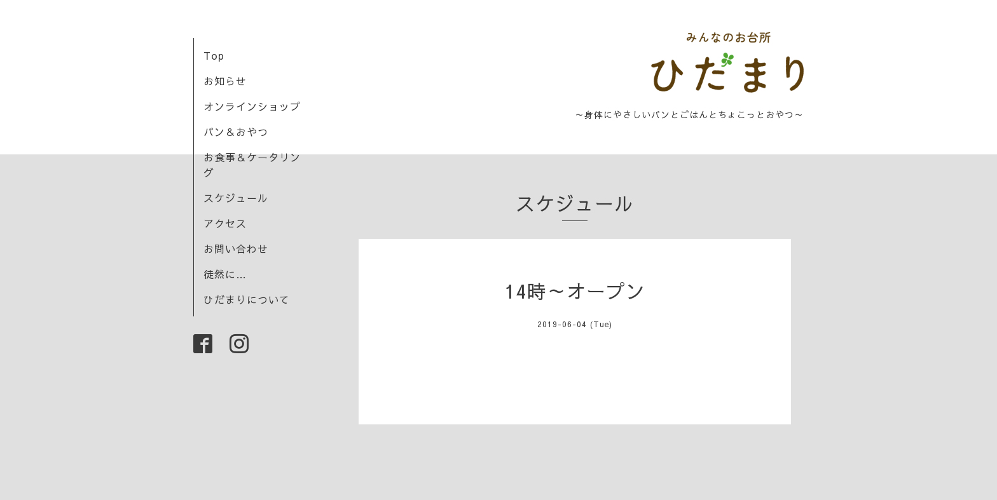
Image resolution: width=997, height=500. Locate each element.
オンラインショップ (252, 106)
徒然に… (225, 274)
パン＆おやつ (235, 132)
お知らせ (225, 81)
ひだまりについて (246, 299)
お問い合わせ (235, 248)
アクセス (225, 223)
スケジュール (235, 198)
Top (213, 55)
